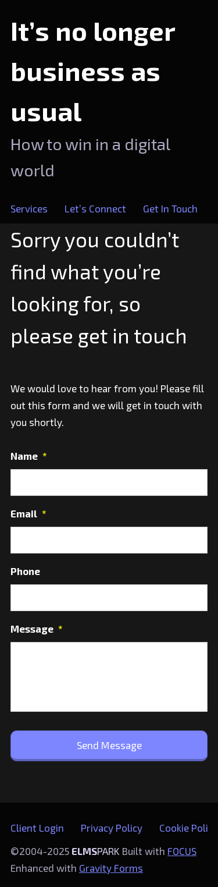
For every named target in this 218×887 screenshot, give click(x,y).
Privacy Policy (111, 827)
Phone (25, 571)
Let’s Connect (95, 208)
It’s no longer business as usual (92, 70)
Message (36, 628)
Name (28, 455)
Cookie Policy (188, 827)
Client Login (37, 827)
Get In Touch (170, 208)
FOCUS (181, 851)
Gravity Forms (111, 868)
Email (28, 513)
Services (29, 208)
